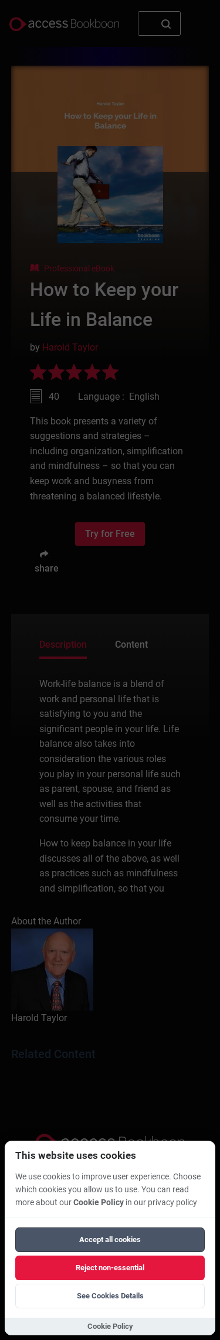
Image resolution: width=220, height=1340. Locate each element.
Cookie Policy (98, 1203)
